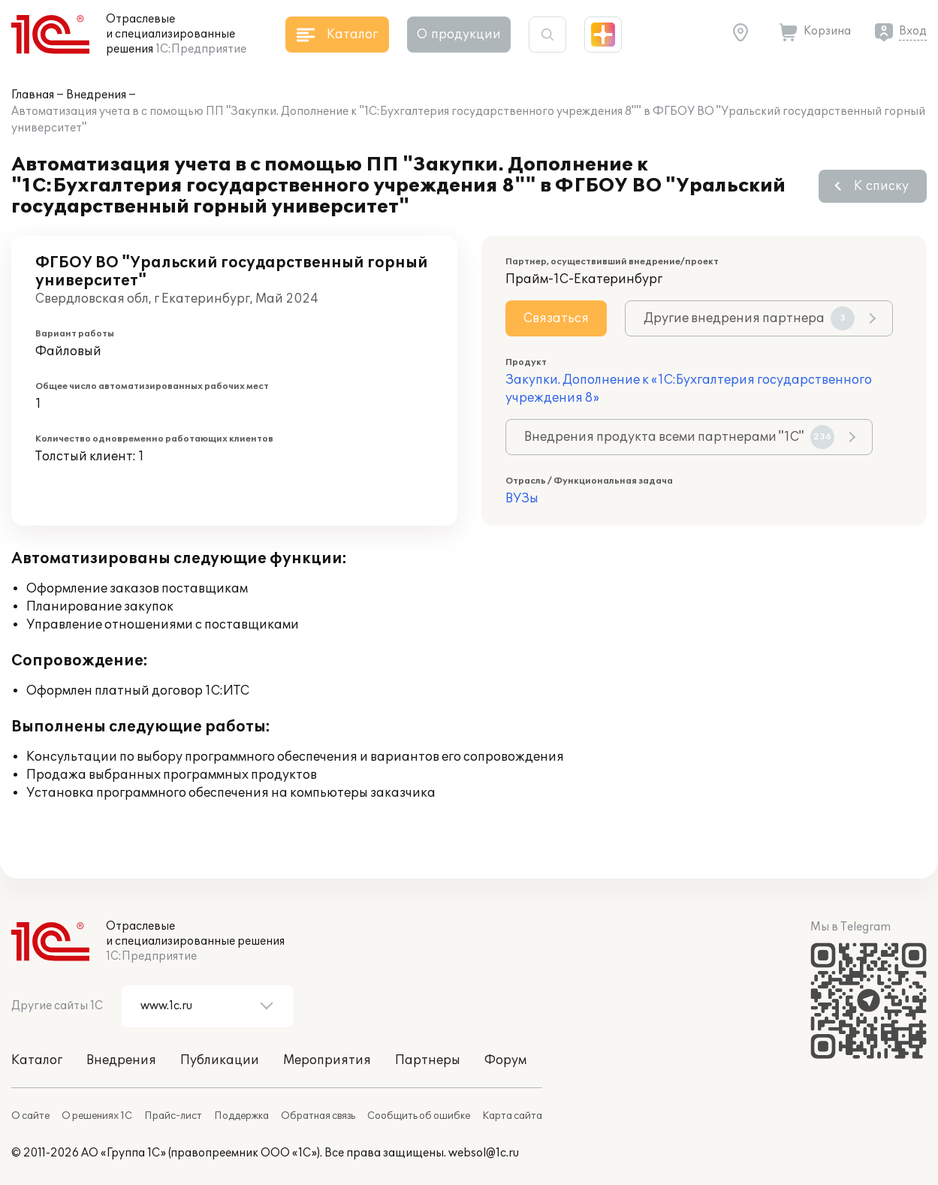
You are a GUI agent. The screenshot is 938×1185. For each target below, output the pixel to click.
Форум (505, 1060)
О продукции (459, 34)
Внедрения (96, 95)
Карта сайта (512, 1116)
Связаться (556, 318)
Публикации (219, 1060)
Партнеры (427, 1060)
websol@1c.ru (483, 1153)
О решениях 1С (97, 1116)
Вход (913, 31)
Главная (32, 95)
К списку (881, 186)
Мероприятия (327, 1060)
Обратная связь (318, 1116)
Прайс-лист (173, 1116)
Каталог (36, 1060)
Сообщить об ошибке (418, 1116)
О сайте (30, 1116)
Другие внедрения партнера (749, 318)
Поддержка (241, 1116)
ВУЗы (521, 498)
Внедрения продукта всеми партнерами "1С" (679, 437)
